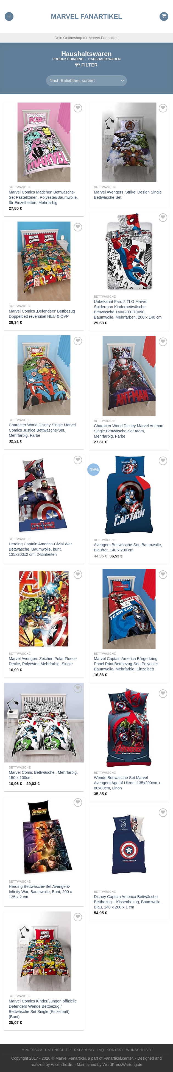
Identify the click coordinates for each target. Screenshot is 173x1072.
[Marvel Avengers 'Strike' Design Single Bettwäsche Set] (129, 142)
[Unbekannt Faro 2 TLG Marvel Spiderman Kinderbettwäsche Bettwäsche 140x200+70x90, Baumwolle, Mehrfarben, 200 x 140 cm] (129, 252)
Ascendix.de (61, 1064)
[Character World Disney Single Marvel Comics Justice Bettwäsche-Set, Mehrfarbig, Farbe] (44, 375)
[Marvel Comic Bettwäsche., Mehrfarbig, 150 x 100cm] (44, 722)
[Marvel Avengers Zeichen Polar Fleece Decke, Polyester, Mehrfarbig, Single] (44, 609)
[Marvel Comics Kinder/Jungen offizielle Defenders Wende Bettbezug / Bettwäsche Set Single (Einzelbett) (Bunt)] (44, 951)
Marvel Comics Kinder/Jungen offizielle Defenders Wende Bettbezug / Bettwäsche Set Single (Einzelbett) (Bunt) (43, 1009)
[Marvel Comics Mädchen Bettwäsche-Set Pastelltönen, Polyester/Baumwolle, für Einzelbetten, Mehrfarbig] (44, 142)
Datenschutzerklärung (69, 1050)
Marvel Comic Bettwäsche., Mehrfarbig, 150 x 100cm (43, 775)
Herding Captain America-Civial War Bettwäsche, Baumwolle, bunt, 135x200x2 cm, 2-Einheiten (40, 549)
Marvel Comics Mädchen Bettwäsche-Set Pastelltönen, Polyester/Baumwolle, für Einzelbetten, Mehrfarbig (43, 197)
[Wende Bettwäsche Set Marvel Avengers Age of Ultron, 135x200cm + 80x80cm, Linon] (129, 728)
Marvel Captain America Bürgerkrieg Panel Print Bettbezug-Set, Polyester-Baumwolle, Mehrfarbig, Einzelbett (126, 663)
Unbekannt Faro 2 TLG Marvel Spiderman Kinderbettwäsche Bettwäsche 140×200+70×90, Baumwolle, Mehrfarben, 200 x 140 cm (127, 309)
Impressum (32, 1050)
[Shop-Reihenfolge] (86, 80)
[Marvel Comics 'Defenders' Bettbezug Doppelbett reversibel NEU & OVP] (44, 261)
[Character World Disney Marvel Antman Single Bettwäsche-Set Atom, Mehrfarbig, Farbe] (129, 376)
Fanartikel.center (118, 1058)
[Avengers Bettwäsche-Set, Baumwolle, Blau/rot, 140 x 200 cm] (129, 495)
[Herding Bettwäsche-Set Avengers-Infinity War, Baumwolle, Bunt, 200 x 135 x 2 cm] (44, 837)
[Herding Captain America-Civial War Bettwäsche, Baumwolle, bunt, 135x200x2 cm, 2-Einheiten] (44, 494)
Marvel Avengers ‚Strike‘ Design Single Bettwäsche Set (128, 195)
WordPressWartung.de (122, 1064)
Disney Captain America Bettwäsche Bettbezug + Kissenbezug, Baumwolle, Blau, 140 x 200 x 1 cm (127, 901)
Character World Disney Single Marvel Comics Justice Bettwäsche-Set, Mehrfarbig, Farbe (42, 430)
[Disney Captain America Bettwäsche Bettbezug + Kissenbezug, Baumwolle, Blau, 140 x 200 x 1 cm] (129, 847)
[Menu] (9, 16)
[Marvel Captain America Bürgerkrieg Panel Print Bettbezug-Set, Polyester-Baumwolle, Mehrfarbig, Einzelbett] (129, 609)
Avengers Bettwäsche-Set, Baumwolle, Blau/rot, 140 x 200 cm (128, 547)
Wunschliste (139, 1050)
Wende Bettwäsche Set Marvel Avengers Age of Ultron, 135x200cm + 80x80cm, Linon (127, 782)
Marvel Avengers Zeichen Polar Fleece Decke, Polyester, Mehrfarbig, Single (43, 661)
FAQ (100, 1050)
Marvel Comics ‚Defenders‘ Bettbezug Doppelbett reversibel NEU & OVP (42, 314)
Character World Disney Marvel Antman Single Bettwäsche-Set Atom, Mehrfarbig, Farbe (128, 431)
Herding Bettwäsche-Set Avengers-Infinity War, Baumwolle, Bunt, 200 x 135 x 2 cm (40, 891)
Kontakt (115, 1050)
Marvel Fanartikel (86, 16)
